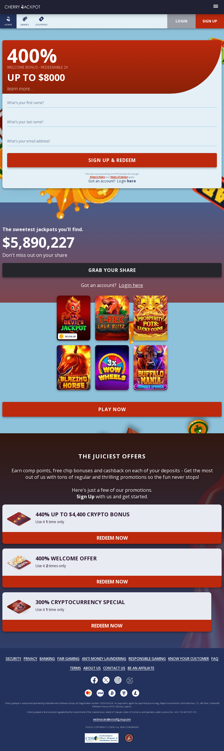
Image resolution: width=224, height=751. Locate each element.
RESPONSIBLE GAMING (147, 658)
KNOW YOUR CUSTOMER (188, 658)
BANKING (47, 658)
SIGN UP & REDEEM (112, 160)
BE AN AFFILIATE (141, 668)
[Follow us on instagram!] (117, 681)
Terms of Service (119, 177)
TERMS (75, 668)
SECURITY (13, 658)
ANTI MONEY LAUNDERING (104, 658)
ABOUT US (92, 668)
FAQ (214, 658)
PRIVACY (30, 658)
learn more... (20, 88)
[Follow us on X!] (106, 681)
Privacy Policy (97, 177)
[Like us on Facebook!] (94, 681)
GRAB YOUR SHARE (112, 270)
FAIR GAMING (68, 658)
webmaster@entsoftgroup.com (112, 719)
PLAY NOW (112, 409)
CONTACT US (114, 668)
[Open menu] (215, 7)
